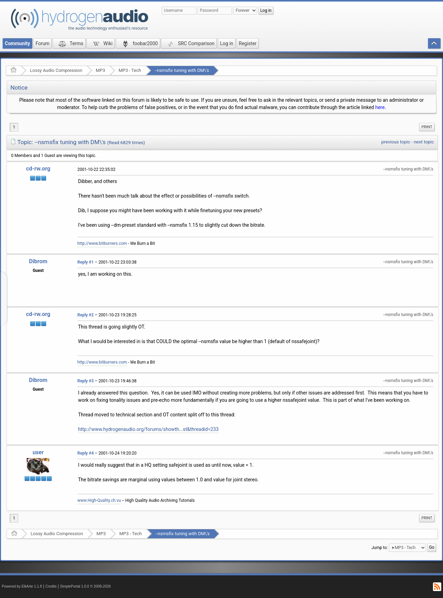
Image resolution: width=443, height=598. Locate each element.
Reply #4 (85, 453)
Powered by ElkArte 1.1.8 (22, 586)
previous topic (395, 141)
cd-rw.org (38, 168)
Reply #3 (85, 381)
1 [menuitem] (14, 127)
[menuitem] (427, 127)
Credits (51, 586)
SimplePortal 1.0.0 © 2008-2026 (85, 586)
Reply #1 (85, 262)
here (380, 107)
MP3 (100, 70)
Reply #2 (85, 315)
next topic (424, 141)
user (38, 452)
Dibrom (38, 261)
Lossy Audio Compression (56, 70)
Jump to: (380, 547)
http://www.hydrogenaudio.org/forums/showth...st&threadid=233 (148, 429)
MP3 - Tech (130, 70)
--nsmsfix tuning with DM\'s (182, 70)
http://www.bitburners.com (102, 243)
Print (426, 127)
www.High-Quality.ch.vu (99, 500)
